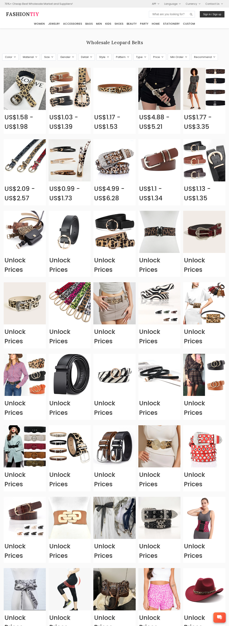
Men (99, 24)
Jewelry (54, 24)
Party (144, 24)
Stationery (171, 24)
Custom (189, 24)
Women (39, 24)
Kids (108, 24)
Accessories (72, 24)
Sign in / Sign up (212, 14)
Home (156, 24)
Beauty (132, 24)
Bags (89, 24)
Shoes (118, 24)
